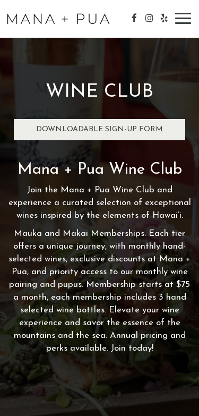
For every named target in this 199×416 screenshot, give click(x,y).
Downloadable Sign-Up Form (99, 129)
